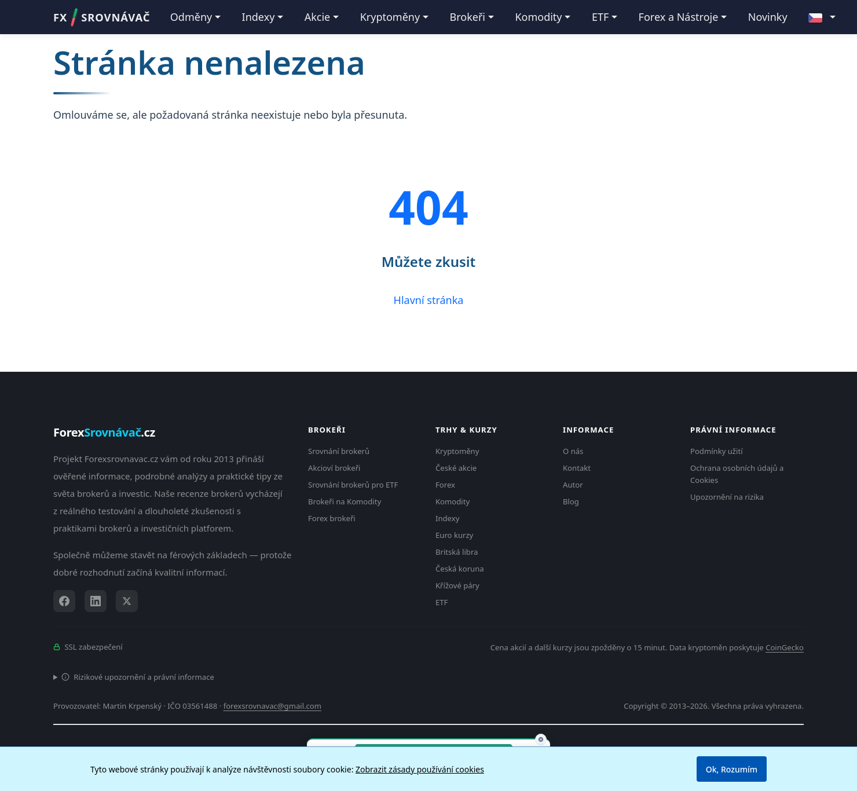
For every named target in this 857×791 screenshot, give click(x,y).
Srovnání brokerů (338, 451)
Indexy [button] (258, 17)
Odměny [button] (191, 17)
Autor (573, 484)
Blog (571, 501)
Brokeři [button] (468, 17)
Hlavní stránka (429, 300)
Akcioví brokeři (334, 468)
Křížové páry (457, 585)
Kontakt (577, 468)
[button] (821, 17)
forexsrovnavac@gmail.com (272, 706)
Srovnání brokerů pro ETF (353, 484)
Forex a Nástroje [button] (679, 17)
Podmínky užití (716, 451)
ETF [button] (600, 17)
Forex (445, 484)
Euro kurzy (454, 535)
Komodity (452, 501)
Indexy (447, 518)
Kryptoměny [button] (390, 17)
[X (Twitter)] (127, 601)
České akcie (456, 468)
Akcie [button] (318, 17)
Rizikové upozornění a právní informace (137, 677)
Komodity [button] (538, 17)
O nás (573, 451)
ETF (441, 602)
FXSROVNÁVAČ (101, 17)
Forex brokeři (332, 518)
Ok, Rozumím (731, 769)
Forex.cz (104, 432)
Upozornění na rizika (727, 497)
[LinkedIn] (96, 601)
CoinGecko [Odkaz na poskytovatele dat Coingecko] (785, 647)
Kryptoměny (457, 451)
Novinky (768, 17)
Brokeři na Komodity (344, 501)
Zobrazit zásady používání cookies (420, 769)
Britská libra (456, 552)
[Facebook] (64, 601)
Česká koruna (459, 568)
